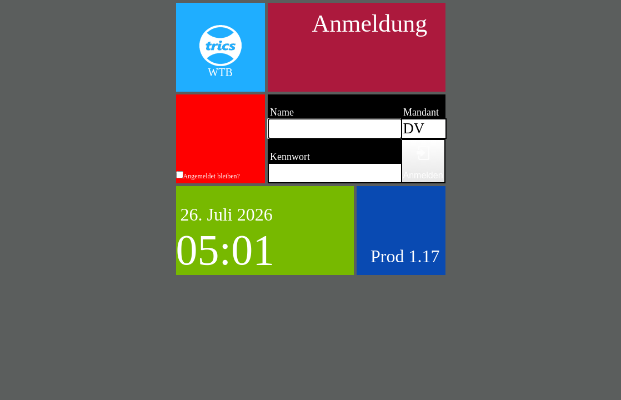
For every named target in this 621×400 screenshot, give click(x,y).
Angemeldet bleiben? (211, 176)
